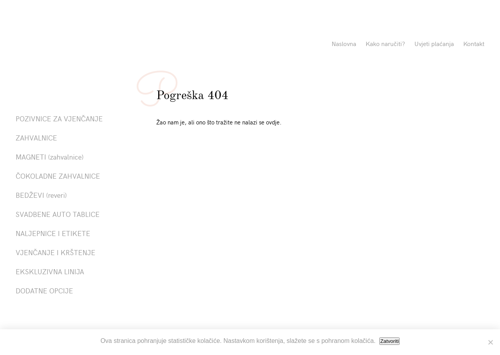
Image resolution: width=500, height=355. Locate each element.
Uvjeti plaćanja (434, 43)
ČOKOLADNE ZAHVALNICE (58, 176)
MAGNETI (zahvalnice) (50, 157)
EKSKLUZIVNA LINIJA (50, 271)
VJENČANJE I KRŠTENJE (55, 252)
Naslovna (344, 43)
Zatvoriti (389, 341)
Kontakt (473, 43)
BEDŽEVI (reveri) (41, 195)
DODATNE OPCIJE (44, 290)
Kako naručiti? (385, 43)
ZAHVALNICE (36, 137)
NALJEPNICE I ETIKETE (53, 233)
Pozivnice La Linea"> (91, 44)
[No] (490, 342)
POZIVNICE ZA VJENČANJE (59, 118)
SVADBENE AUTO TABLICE (58, 214)
